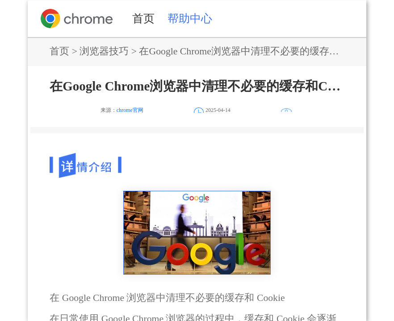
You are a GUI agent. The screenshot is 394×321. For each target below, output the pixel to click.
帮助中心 (190, 18)
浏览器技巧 (104, 51)
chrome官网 (130, 110)
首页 (143, 18)
